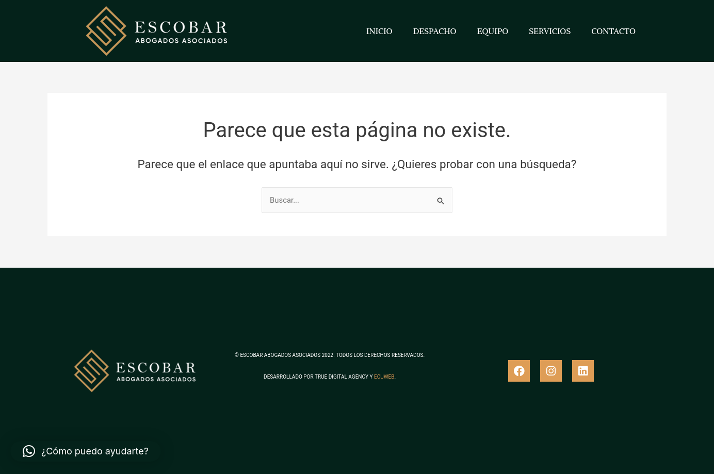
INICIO (379, 31)
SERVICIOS (550, 31)
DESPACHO (435, 31)
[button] (85, 451)
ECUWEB (384, 377)
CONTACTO (613, 31)
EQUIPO (493, 31)
